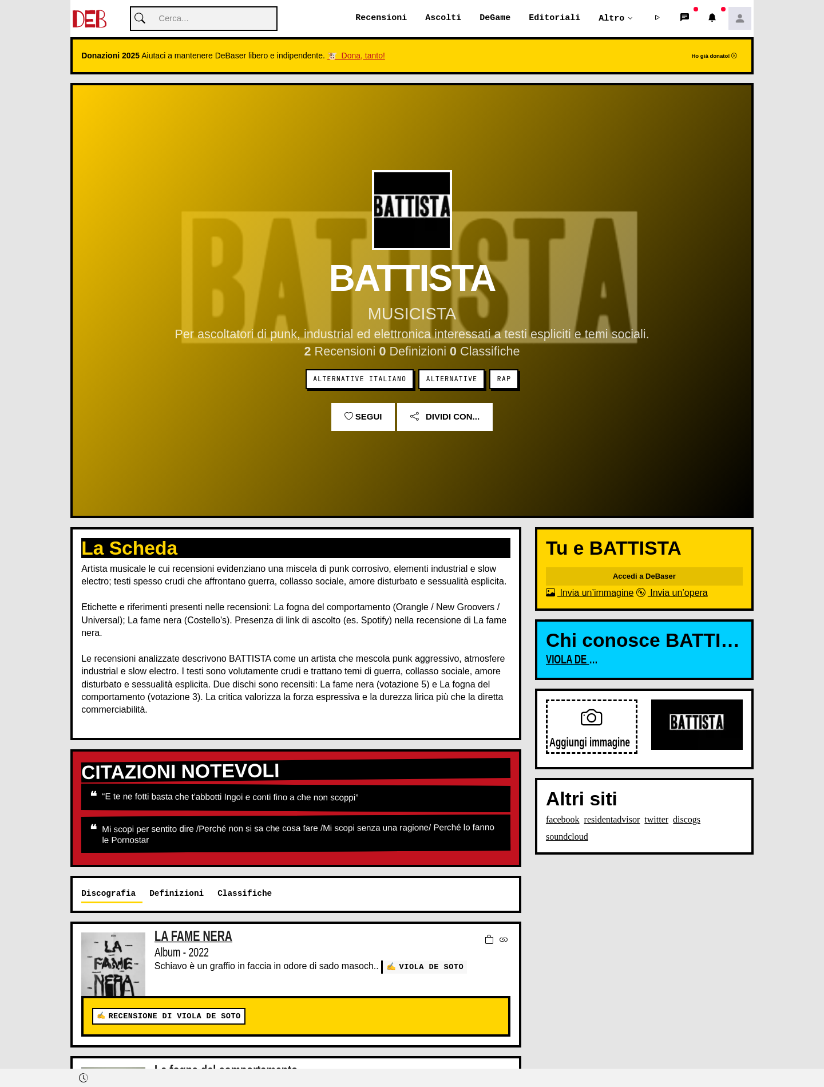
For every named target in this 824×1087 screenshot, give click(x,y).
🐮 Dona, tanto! (356, 56)
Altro (611, 18)
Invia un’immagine (589, 593)
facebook (563, 820)
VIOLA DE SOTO (431, 967)
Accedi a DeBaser (644, 576)
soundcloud (567, 837)
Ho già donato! (714, 56)
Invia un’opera (672, 593)
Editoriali (554, 18)
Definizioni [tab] (176, 893)
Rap (504, 379)
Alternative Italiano (359, 379)
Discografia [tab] (108, 893)
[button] (657, 18)
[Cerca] (204, 19)
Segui (363, 417)
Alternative (451, 379)
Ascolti (443, 18)
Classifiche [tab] (244, 893)
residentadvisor (612, 820)
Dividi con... (445, 417)
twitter (656, 820)
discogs (686, 820)
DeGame (495, 18)
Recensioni (381, 18)
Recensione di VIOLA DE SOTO (174, 1016)
